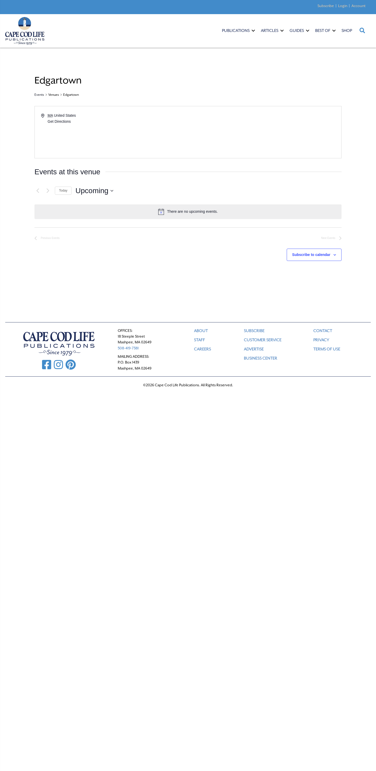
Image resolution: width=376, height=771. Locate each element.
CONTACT (322, 330)
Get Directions (59, 121)
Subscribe (326, 6)
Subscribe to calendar (311, 255)
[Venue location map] (264, 132)
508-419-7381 (128, 348)
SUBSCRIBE (254, 330)
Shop (347, 30)
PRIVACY (321, 340)
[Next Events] (48, 191)
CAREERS (202, 349)
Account (358, 6)
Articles (269, 30)
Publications (236, 30)
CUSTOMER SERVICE (262, 340)
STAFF (199, 340)
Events (39, 95)
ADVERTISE (254, 349)
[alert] (188, 211)
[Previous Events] (37, 191)
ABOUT (201, 330)
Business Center (260, 358)
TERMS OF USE (326, 349)
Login (342, 6)
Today (63, 190)
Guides (297, 30)
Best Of (322, 30)
